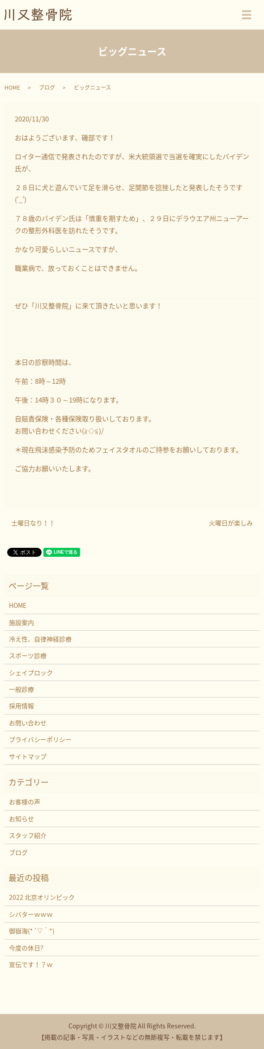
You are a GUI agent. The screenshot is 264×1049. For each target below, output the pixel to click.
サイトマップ (28, 756)
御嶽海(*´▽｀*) (32, 930)
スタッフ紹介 (28, 835)
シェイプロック (31, 672)
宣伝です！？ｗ (31, 964)
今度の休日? (26, 947)
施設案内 (21, 622)
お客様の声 (24, 801)
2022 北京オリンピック (42, 897)
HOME (12, 87)
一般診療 (21, 689)
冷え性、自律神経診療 (40, 638)
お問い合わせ (28, 722)
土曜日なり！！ (33, 523)
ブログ (47, 87)
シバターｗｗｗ (31, 914)
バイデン (235, 156)
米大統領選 (145, 156)
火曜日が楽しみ (231, 523)
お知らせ (21, 818)
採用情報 (21, 705)
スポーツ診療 (28, 655)
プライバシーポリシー (40, 739)
